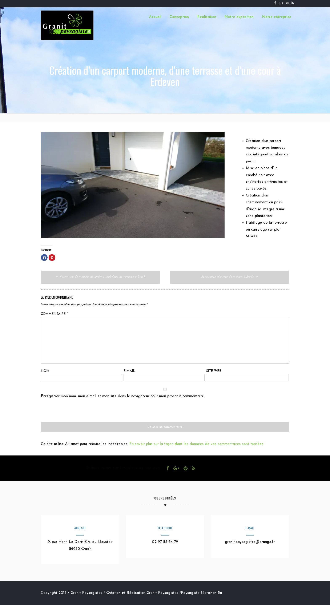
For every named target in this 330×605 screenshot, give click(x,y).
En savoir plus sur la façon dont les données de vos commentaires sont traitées (196, 444)
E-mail (129, 371)
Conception (179, 17)
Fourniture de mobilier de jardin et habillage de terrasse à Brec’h (100, 276)
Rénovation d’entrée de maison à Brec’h (229, 276)
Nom (45, 371)
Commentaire (54, 314)
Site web (213, 371)
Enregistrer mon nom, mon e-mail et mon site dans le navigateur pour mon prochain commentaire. (123, 396)
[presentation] (73, 414)
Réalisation (206, 17)
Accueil (155, 17)
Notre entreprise (276, 17)
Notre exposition (239, 17)
